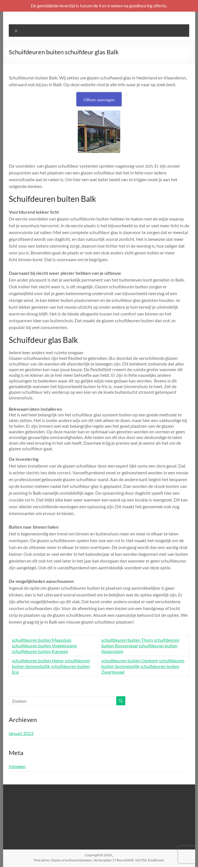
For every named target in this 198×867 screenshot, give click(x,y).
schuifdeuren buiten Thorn (127, 640)
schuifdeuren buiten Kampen (40, 651)
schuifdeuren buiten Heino (38, 660)
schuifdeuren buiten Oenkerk (129, 660)
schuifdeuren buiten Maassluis (41, 640)
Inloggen (17, 766)
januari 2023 (21, 733)
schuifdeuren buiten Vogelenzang (44, 645)
